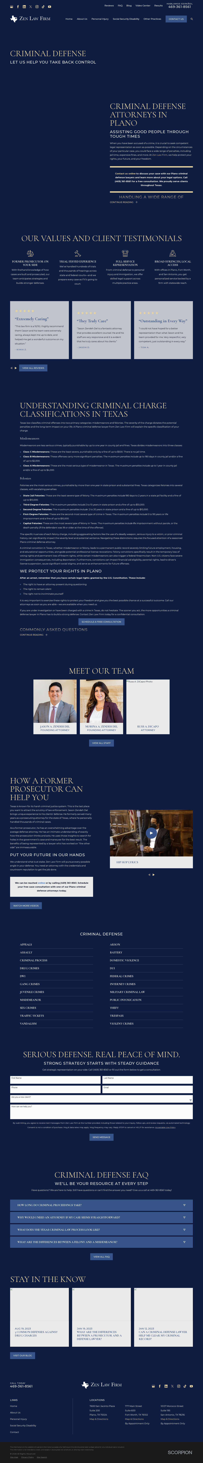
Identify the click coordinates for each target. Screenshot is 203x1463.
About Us (15, 1412)
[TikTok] (43, 6)
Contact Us (176, 19)
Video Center (143, 5)
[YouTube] (49, 6)
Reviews (109, 5)
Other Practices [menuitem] (152, 19)
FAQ (120, 5)
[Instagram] (36, 6)
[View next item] (16, 368)
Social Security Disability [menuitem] (126, 19)
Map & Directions (99, 1419)
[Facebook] (17, 6)
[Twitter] (30, 6)
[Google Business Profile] (11, 6)
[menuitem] (14, 1457)
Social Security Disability (23, 1425)
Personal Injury (18, 1419)
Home (13, 1406)
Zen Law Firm (159, 155)
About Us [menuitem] (82, 19)
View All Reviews (33, 368)
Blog (129, 5)
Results (158, 5)
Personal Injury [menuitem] (100, 19)
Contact (14, 1432)
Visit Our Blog (22, 1355)
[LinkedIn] (24, 6)
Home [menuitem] (69, 19)
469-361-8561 (179, 7)
